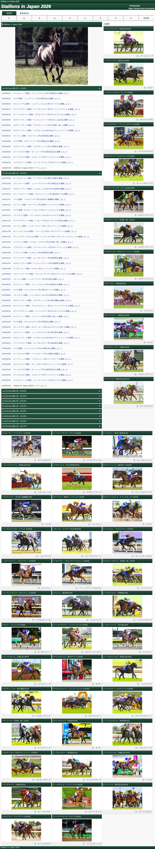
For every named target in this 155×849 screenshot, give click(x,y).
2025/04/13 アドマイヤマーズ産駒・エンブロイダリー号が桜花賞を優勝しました (36, 343)
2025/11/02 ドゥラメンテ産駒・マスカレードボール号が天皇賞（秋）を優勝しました (37, 242)
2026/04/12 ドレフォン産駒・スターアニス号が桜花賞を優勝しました (31, 136)
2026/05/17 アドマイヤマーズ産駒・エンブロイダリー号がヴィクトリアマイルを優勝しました (41, 109)
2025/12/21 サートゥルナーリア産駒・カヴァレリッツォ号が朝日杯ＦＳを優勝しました (38, 194)
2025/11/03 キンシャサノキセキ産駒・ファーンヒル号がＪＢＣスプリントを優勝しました (39, 231)
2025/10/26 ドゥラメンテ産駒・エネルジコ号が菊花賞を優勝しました (31, 253)
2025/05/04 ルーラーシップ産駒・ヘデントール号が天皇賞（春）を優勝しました (36, 316)
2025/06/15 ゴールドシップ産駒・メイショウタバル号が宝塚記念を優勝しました (36, 284)
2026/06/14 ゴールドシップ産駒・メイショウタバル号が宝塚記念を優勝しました (36, 93)
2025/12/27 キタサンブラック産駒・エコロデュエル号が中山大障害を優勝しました (36, 189)
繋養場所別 (24, 13)
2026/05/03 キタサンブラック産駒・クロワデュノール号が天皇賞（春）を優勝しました (38, 125)
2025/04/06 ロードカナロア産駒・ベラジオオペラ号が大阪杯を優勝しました (34, 354)
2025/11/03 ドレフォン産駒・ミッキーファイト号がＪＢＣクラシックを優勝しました (37, 226)
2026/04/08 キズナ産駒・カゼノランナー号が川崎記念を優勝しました (31, 141)
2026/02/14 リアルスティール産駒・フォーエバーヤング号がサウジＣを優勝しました (37, 162)
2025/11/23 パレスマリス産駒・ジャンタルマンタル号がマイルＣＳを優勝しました (36, 215)
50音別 (9, 13)
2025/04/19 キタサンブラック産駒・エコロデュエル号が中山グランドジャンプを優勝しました (41, 338)
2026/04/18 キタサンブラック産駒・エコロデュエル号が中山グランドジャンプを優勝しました (41, 130)
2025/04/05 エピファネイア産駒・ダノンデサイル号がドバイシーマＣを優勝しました (37, 364)
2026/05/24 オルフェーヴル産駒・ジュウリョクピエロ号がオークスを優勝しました (36, 104)
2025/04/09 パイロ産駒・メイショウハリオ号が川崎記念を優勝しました (32, 348)
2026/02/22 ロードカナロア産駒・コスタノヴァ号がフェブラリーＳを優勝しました (36, 157)
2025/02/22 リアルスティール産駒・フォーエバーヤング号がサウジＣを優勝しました (37, 380)
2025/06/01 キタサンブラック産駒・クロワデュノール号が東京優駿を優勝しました (36, 300)
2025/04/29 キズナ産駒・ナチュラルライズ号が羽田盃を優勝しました (31, 322)
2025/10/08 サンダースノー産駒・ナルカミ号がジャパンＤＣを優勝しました (34, 269)
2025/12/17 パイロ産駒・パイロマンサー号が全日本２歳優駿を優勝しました (34, 199)
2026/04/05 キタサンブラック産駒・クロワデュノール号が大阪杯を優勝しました (36, 146)
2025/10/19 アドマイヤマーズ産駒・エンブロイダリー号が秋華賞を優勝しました (36, 258)
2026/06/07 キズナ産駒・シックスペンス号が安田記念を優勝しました (31, 98)
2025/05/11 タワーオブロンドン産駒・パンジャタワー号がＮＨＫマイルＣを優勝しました (39, 311)
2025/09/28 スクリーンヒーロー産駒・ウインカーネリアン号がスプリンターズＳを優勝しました (42, 274)
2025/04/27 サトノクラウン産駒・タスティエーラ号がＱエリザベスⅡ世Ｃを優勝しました (39, 327)
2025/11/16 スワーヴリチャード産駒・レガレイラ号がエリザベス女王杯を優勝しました (38, 221)
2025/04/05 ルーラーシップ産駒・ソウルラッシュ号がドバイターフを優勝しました (36, 359)
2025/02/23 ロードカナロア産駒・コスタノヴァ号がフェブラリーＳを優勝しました (36, 375)
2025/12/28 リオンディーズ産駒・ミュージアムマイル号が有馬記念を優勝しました (36, 183)
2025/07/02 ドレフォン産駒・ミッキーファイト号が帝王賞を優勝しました (33, 279)
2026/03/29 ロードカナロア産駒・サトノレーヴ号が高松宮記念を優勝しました (35, 152)
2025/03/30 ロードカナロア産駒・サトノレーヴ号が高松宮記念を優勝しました (35, 370)
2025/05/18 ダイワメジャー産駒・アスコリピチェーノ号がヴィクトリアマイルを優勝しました (41, 306)
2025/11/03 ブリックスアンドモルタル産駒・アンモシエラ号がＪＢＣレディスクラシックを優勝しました (45, 237)
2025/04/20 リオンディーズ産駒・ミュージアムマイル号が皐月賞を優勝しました (36, 332)
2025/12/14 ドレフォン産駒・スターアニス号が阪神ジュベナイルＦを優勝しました (36, 205)
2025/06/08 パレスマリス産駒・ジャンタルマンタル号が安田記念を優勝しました (36, 295)
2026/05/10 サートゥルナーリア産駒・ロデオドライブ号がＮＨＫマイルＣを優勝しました (39, 114)
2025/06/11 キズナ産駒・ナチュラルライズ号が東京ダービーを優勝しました (34, 290)
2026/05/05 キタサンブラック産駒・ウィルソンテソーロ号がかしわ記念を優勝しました (38, 120)
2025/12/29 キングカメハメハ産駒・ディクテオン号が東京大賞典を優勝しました (36, 178)
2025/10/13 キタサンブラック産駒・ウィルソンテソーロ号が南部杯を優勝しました (36, 263)
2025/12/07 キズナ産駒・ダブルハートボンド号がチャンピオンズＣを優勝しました (36, 210)
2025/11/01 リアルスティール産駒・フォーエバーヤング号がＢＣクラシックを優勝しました (40, 247)
